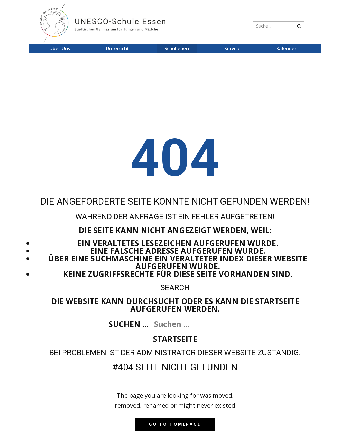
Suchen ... (129, 324)
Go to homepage (175, 424)
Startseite (175, 339)
